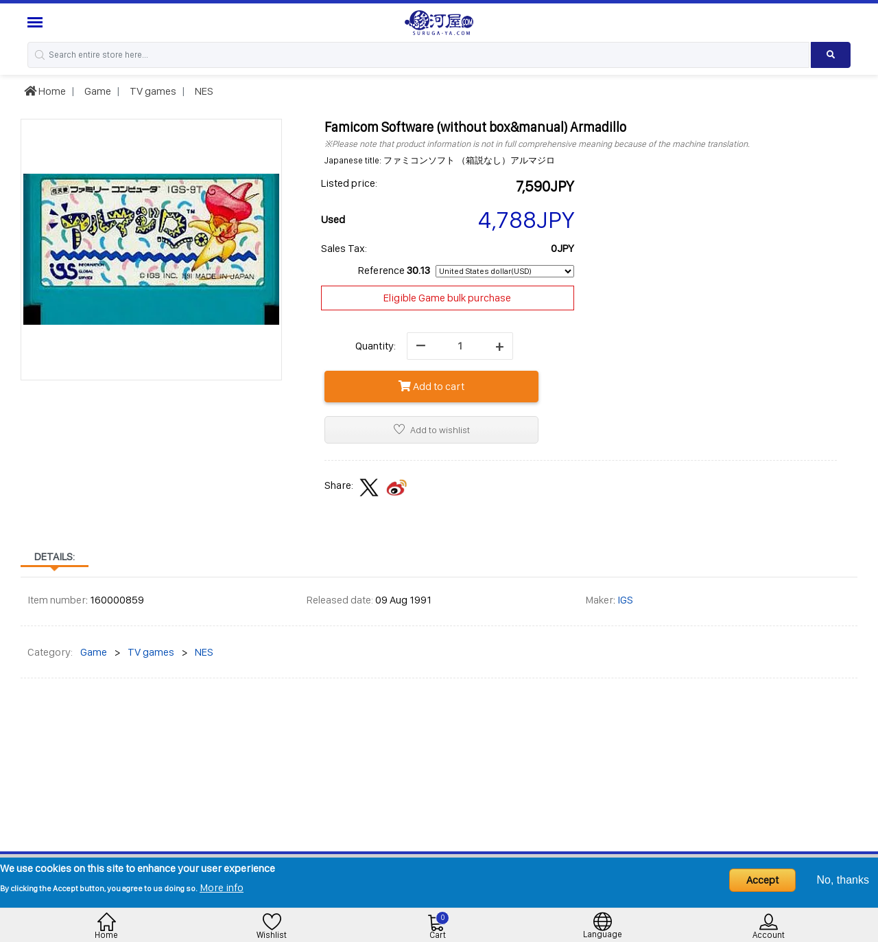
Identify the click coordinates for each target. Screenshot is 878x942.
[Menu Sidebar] (36, 22)
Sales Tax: (344, 248)
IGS (625, 599)
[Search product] (831, 55)
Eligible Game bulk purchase (447, 297)
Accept (762, 879)
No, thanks (843, 880)
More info (222, 887)
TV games (152, 90)
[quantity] (460, 346)
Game (96, 90)
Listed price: (349, 182)
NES (203, 90)
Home (45, 90)
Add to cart (431, 386)
